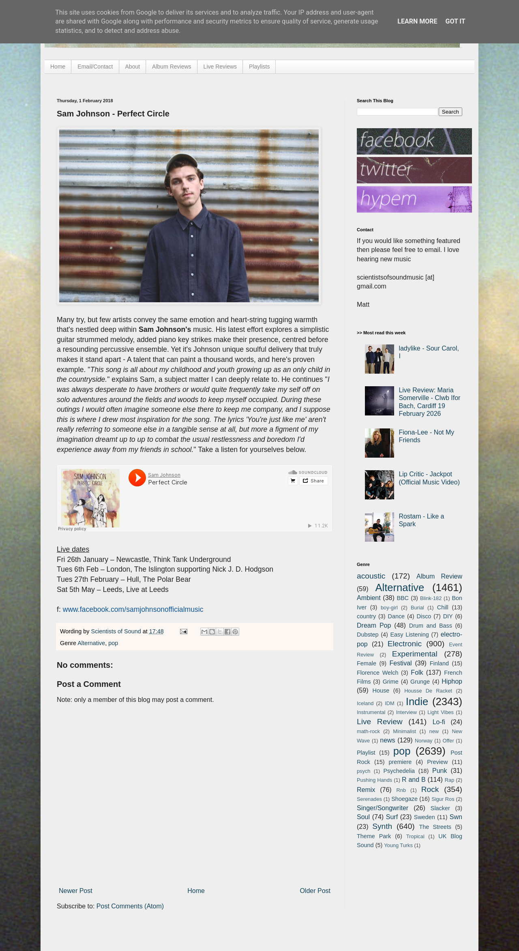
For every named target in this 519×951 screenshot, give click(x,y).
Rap (449, 780)
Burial (417, 608)
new (434, 731)
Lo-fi (439, 722)
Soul (363, 816)
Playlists (259, 66)
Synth (382, 826)
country (366, 616)
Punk (439, 770)
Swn (456, 816)
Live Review (380, 721)
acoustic (371, 576)
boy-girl (389, 608)
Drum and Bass (430, 625)
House (381, 690)
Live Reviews (220, 66)
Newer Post (75, 890)
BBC (403, 598)
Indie (417, 701)
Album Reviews (171, 66)
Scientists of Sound (117, 631)
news (387, 740)
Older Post (315, 890)
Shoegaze (404, 799)
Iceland (365, 703)
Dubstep (368, 634)
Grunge (420, 681)
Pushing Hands (374, 780)
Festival (400, 663)
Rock (430, 789)
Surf (392, 816)
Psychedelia (399, 771)
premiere (400, 762)
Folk (417, 672)
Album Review (439, 576)
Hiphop (452, 681)
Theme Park (374, 836)
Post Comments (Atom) (130, 906)
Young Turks (398, 845)
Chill (442, 607)
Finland (439, 663)
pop (113, 643)
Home (57, 66)
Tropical (415, 836)
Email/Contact (95, 66)
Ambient (369, 597)
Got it (455, 21)
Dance (396, 616)
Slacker (440, 808)
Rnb (401, 790)
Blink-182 (431, 598)
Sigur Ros (442, 799)
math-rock (368, 731)
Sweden (424, 817)
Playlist (366, 752)
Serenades (369, 799)
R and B (414, 779)
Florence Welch (377, 672)
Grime (391, 681)
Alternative (91, 643)
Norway (423, 741)
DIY (448, 616)
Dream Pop (374, 625)
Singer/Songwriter (382, 808)
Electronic (405, 643)
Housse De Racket (428, 691)
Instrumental (371, 712)
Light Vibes (440, 712)
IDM (389, 703)
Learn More (417, 21)
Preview (437, 762)
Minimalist (404, 731)
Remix (366, 789)
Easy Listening (409, 634)
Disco (423, 616)
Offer (448, 741)
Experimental (415, 654)
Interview (406, 712)
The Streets (435, 827)
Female (366, 663)
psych (363, 771)
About (132, 66)
